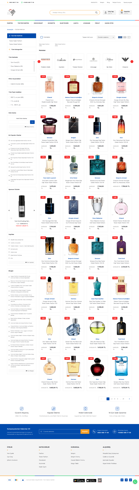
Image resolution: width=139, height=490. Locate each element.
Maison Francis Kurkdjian (73, 97)
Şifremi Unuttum (12, 460)
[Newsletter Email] (64, 431)
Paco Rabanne (97, 218)
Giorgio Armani (121, 97)
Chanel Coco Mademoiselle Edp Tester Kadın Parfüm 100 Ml (49, 101)
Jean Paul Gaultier (97, 299)
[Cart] (125, 12)
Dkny (97, 339)
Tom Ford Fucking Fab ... (21, 221)
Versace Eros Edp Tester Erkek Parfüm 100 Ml (97, 262)
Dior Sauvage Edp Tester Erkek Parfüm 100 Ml (97, 141)
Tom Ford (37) (15, 62)
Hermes (73, 299)
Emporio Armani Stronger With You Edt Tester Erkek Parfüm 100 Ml (73, 262)
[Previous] (39, 61)
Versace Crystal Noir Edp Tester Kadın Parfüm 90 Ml (49, 141)
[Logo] (11, 12)
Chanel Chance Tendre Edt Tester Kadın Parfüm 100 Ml (121, 222)
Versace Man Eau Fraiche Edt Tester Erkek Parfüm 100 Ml (121, 383)
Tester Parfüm (43, 457)
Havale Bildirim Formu (78, 460)
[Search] (75, 12)
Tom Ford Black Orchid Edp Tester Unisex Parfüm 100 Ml (121, 343)
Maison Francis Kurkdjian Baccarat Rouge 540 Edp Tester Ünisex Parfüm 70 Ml (121, 302)
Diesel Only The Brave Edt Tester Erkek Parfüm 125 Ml (73, 343)
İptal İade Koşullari (108, 460)
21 (123, 399)
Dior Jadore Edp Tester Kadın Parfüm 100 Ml (50, 342)
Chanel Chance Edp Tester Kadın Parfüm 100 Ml (49, 383)
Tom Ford (121, 258)
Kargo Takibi (74, 463)
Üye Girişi (10, 457)
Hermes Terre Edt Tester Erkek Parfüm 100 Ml (73, 383)
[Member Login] (109, 12)
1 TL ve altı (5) (15, 101)
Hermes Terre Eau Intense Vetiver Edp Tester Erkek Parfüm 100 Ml (73, 302)
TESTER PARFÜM (20, 29)
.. (120, 399)
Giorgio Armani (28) (17, 70)
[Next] (34, 211)
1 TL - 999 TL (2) (15, 105)
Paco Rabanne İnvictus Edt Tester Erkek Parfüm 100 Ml (97, 222)
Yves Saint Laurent (49, 178)
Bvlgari (73, 137)
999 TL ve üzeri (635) (17, 97)
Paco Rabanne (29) (17, 66)
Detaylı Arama (29, 127)
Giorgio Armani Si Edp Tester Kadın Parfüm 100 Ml (49, 302)
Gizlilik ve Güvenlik (108, 457)
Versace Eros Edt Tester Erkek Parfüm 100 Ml (97, 181)
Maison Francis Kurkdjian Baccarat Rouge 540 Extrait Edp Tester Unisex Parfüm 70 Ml (73, 101)
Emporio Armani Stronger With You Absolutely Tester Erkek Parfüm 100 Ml (121, 182)
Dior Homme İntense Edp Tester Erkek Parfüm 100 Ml (49, 262)
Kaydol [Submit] (85, 431)
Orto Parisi (73, 178)
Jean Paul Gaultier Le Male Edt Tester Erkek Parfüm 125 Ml (97, 302)
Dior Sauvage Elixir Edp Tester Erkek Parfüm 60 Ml (49, 222)
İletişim (73, 453)
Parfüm (41, 453)
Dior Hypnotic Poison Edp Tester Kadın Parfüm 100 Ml (97, 383)
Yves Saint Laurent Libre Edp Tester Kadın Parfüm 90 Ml (49, 182)
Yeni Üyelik (10, 453)
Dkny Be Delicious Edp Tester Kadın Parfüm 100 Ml (97, 343)
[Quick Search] (19, 122)
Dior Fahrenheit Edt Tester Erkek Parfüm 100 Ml (121, 141)
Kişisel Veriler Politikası (109, 463)
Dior (97, 137)
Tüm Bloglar (30, 371)
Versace (49, 137)
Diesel (73, 339)
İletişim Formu (75, 457)
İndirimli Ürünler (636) (17, 84)
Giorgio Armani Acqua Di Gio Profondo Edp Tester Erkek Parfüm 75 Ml (73, 222)
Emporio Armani (97, 97)
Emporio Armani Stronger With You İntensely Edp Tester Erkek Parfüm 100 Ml (97, 101)
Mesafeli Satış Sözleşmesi (111, 453)
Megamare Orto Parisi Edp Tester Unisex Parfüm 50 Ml (73, 182)
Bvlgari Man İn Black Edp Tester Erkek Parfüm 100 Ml (73, 141)
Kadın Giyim (42, 467)
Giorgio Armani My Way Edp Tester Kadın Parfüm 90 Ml (121, 101)
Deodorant (42, 460)
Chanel (49, 97)
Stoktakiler (47, 37)
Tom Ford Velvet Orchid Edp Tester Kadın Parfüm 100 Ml (121, 262)
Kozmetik (42, 463)
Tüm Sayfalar (30, 262)
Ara (32, 122)
